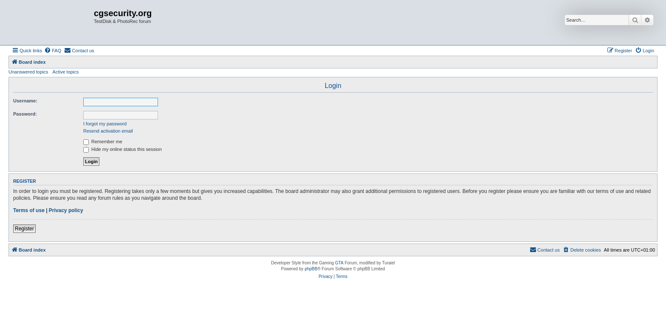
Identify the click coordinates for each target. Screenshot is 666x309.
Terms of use (29, 210)
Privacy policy (66, 210)
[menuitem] (52, 50)
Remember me (102, 141)
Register (24, 229)
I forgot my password (105, 123)
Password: (25, 113)
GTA (339, 263)
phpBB (311, 268)
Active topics (66, 71)
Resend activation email (108, 130)
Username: (25, 100)
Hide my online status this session (122, 149)
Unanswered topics (28, 71)
